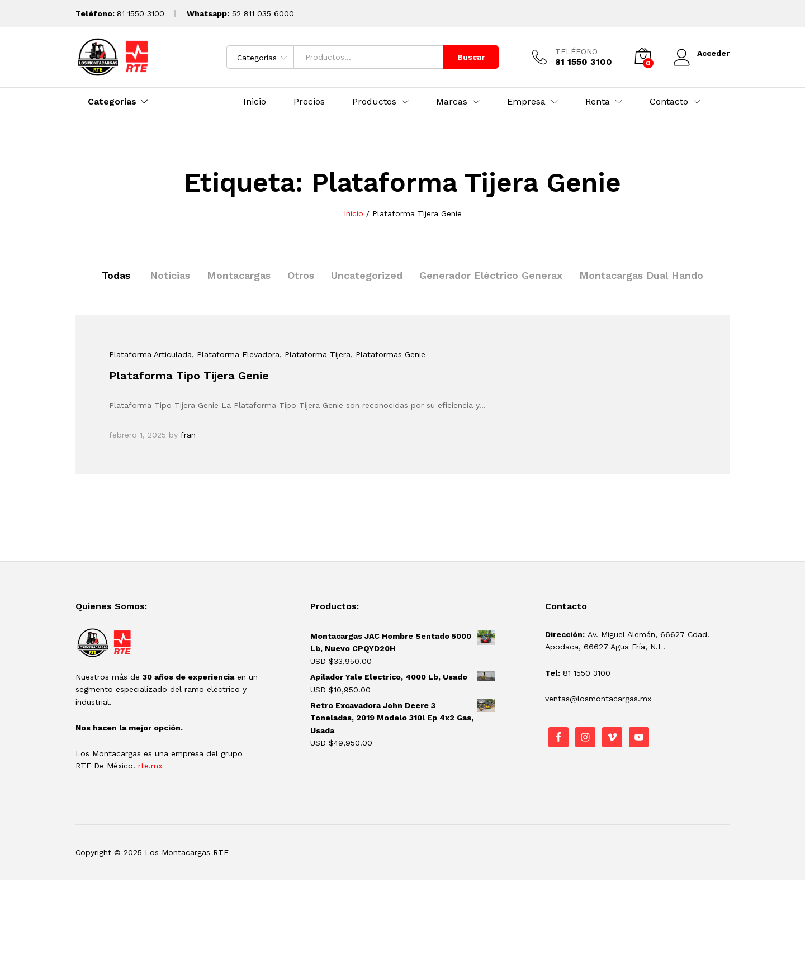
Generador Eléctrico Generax (490, 275)
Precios (309, 101)
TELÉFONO (576, 51)
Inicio (254, 101)
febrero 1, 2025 (137, 434)
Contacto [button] (669, 101)
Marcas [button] (451, 101)
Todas (116, 275)
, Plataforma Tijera (315, 354)
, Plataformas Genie (388, 354)
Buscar (471, 57)
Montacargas (239, 275)
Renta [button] (597, 101)
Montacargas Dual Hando (641, 275)
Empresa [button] (526, 101)
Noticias (170, 275)
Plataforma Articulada (150, 354)
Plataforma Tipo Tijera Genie (189, 375)
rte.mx (150, 765)
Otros (300, 275)
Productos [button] (374, 101)
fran (188, 434)
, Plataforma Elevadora (236, 354)
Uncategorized (366, 275)
